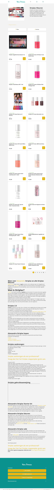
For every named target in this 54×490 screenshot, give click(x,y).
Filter (18, 29)
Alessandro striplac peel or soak (39, 311)
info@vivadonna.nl (27, 474)
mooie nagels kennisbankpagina (38, 450)
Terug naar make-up (12, 24)
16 (43, 272)
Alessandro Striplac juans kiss (24, 422)
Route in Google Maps (27, 477)
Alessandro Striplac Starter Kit (14, 340)
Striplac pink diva (19, 423)
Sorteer (37, 29)
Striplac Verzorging (12, 339)
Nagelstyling (10, 284)
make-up (16, 285)
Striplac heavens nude (32, 423)
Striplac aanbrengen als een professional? (23, 356)
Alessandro (21, 281)
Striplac (9, 292)
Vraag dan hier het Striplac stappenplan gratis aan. (27, 359)
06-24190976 (27, 470)
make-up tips (15, 434)
